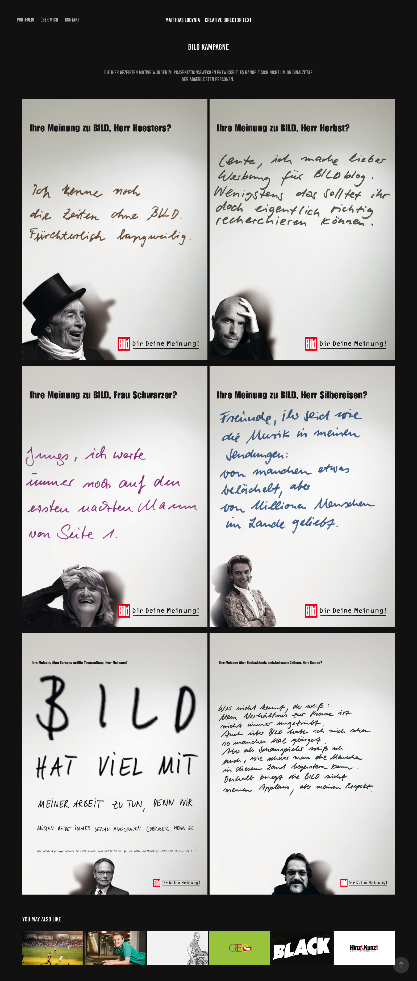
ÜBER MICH (49, 20)
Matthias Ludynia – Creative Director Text (208, 20)
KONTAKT (72, 20)
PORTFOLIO (25, 20)
